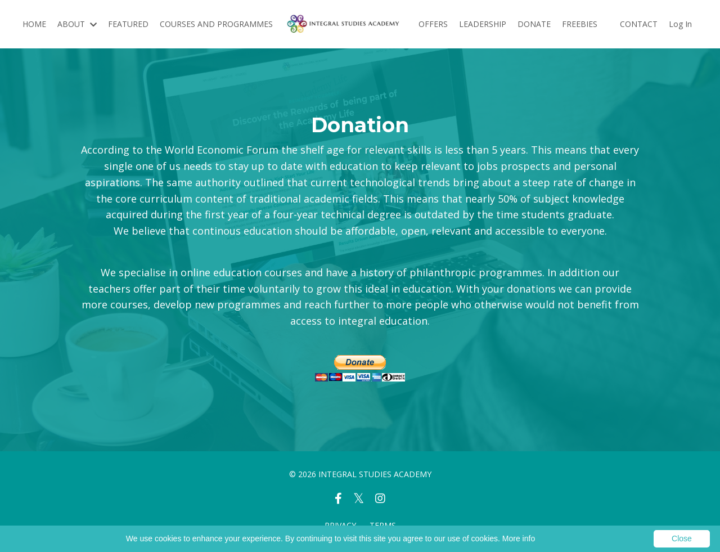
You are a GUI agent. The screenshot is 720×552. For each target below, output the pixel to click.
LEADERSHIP (482, 24)
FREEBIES (579, 24)
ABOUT (77, 24)
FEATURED (128, 24)
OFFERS (433, 24)
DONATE (534, 24)
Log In (680, 24)
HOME (34, 24)
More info (518, 538)
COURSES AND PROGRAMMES (216, 24)
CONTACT (639, 24)
